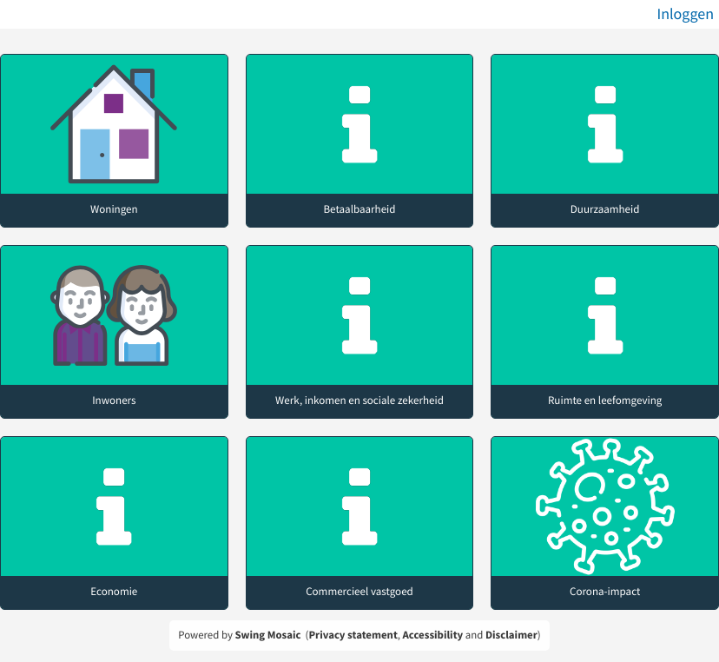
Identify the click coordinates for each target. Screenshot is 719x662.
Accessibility (433, 635)
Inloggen (685, 13)
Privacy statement (352, 635)
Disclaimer (511, 635)
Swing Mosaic (267, 635)
